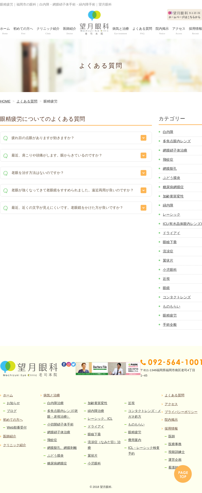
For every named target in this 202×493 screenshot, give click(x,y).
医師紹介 (9, 436)
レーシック (171, 215)
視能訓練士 (176, 452)
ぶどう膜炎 (171, 178)
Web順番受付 (17, 427)
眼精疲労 (170, 315)
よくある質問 (174, 395)
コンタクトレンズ (177, 297)
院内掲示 (171, 419)
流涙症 (168, 251)
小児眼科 (170, 270)
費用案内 (134, 440)
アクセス (171, 404)
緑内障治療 (96, 411)
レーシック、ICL (100, 418)
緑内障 (168, 205)
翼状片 (168, 260)
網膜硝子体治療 (175, 150)
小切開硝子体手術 (60, 424)
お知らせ (13, 403)
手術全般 (170, 325)
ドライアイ (171, 233)
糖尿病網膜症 (173, 187)
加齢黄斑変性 (173, 196)
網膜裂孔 (170, 169)
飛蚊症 (168, 160)
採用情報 (171, 428)
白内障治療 (55, 403)
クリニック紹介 (14, 445)
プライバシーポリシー (181, 412)
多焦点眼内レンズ (177, 141)
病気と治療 (52, 395)
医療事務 (174, 444)
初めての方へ (13, 419)
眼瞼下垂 (170, 242)
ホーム (8, 395)
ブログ (12, 411)
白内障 (168, 132)
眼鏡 (166, 288)
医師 (171, 436)
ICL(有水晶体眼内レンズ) (182, 224)
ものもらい (171, 306)
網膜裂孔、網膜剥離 (62, 448)
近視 (166, 279)
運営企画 (174, 459)
